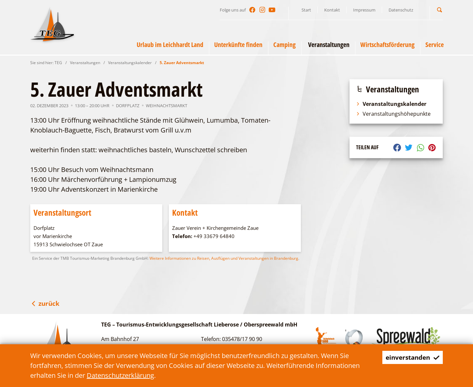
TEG (58, 62)
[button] (439, 9)
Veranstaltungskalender (130, 62)
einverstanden (410, 357)
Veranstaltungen (85, 62)
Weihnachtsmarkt (166, 106)
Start (306, 10)
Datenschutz (401, 10)
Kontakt (332, 10)
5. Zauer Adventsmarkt (182, 62)
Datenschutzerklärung (120, 375)
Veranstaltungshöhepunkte (393, 113)
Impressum (364, 10)
